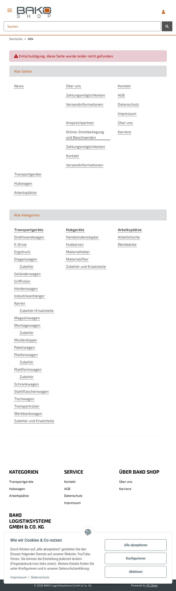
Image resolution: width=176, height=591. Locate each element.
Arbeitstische (129, 237)
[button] (163, 12)
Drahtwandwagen (29, 237)
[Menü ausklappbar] (9, 8)
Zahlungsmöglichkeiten (85, 95)
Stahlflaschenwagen (31, 391)
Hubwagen (23, 183)
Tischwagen (24, 398)
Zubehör (26, 266)
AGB (121, 95)
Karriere (124, 132)
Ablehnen (134, 572)
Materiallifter (77, 259)
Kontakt (124, 86)
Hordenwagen (26, 288)
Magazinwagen (27, 318)
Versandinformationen (84, 104)
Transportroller (26, 406)
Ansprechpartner (80, 122)
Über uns (73, 86)
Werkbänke (127, 244)
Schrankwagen (26, 384)
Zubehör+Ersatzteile (37, 310)
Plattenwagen (26, 354)
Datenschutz (41, 577)
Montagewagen (27, 325)
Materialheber (78, 251)
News (19, 86)
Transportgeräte (27, 174)
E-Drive (20, 244)
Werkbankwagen (28, 413)
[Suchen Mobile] (82, 26)
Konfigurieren (134, 558)
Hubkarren (74, 244)
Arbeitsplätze (25, 192)
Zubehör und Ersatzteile (34, 421)
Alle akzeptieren (134, 545)
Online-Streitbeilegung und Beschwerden (85, 134)
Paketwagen (24, 347)
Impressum (19, 577)
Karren (19, 303)
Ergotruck (22, 251)
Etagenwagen (25, 259)
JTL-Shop (152, 585)
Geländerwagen (27, 273)
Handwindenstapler (82, 237)
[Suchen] (167, 26)
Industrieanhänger (29, 296)
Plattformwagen (27, 369)
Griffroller (22, 281)
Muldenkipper (25, 340)
